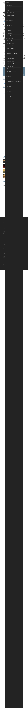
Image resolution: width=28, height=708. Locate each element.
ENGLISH (9, 86)
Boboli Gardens (10, 61)
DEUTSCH (9, 91)
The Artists (9, 33)
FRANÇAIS (9, 94)
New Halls (9, 35)
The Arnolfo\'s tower (11, 63)
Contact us (9, 18)
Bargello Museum (11, 40)
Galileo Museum (10, 58)
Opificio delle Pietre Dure (12, 56)
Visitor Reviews (10, 15)
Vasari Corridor (10, 66)
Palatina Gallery (10, 45)
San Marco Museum (11, 51)
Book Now (9, 23)
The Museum (9, 5)
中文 (8, 89)
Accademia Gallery (11, 43)
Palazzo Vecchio (10, 68)
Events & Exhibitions (11, 12)
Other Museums (10, 38)
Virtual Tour (9, 25)
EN (7, 84)
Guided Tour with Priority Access (14, 79)
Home (7, 2)
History (8, 10)
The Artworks (10, 28)
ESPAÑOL (9, 96)
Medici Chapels (10, 48)
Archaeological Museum (12, 53)
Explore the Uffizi (10, 20)
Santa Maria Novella (11, 71)
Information (9, 7)
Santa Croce (9, 73)
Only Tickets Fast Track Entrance (14, 81)
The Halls (9, 30)
